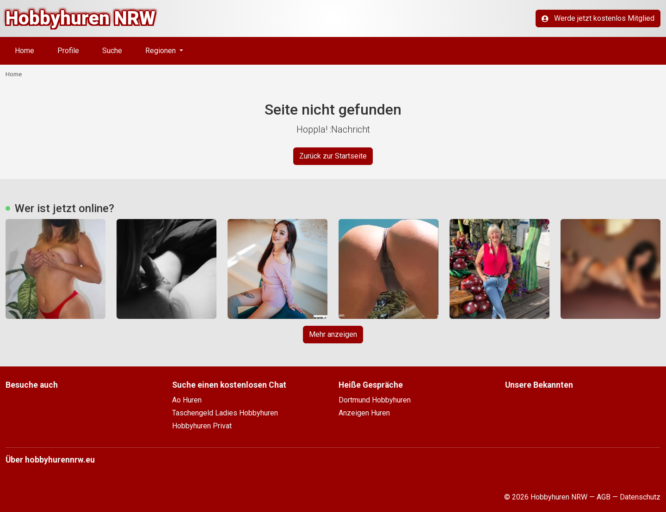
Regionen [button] (161, 50)
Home (24, 50)
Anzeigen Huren (364, 412)
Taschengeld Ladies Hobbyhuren (225, 412)
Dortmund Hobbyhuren (375, 400)
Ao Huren (187, 400)
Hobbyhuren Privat (202, 425)
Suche (112, 50)
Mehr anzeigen (333, 334)
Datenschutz (640, 497)
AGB (603, 497)
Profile (68, 50)
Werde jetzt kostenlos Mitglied (598, 18)
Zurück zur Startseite (333, 156)
